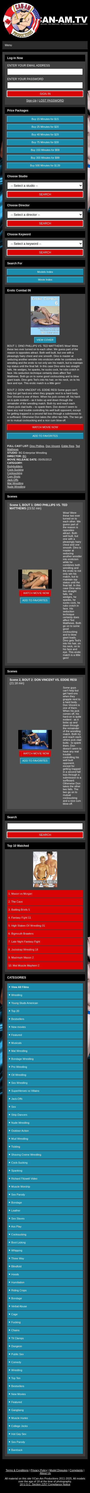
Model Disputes (58, 1470)
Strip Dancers (17, 1114)
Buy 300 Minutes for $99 (45, 157)
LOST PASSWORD (51, 100)
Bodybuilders (15, 466)
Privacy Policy (39, 1470)
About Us (45, 1473)
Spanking (15, 1170)
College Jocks (18, 1426)
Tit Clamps (16, 1338)
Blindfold (14, 1266)
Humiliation (16, 1282)
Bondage (15, 1202)
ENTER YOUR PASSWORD (25, 79)
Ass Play (14, 1226)
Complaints (76, 1470)
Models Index (45, 271)
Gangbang (16, 1410)
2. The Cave (15, 901)
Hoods (13, 1274)
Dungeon (15, 1346)
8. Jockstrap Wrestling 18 (23, 949)
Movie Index (45, 279)
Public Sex (16, 1354)
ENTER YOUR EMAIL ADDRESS (28, 65)
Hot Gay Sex (17, 1434)
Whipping (15, 1250)
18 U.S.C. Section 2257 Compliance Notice (45, 1484)
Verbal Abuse (17, 1306)
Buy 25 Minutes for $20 (45, 126)
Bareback (15, 1449)
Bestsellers (16, 1019)
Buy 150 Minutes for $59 (45, 150)
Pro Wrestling (17, 1066)
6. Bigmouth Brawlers (21, 933)
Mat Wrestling (15, 483)
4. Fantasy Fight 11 (19, 917)
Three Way (16, 1258)
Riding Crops (17, 1290)
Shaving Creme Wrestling (24, 1154)
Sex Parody (16, 1194)
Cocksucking (14, 473)
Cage (13, 1314)
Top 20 (13, 1011)
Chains (13, 1330)
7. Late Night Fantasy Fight (24, 941)
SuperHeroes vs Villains (23, 1090)
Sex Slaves (16, 1218)
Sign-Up (31, 100)
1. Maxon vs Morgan (20, 893)
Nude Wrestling (16, 486)
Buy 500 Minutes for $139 (45, 165)
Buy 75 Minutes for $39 (45, 142)
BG (24, 456)
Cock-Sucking (15, 469)
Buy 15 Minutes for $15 (45, 119)
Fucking (14, 1322)
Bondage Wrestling (21, 1058)
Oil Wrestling (17, 1074)
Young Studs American (23, 1003)
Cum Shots (13, 476)
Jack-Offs (12, 479)
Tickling (14, 1146)
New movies (17, 1026)
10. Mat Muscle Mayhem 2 (23, 965)
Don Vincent (53, 446)
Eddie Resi (67, 446)
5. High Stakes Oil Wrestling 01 (26, 925)
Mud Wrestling (18, 1138)
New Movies (17, 1394)
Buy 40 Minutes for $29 (45, 134)
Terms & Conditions (17, 1470)
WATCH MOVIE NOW (45, 427)
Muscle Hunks (18, 1418)
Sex (12, 1106)
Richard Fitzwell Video (22, 1178)
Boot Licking (17, 1242)
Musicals (15, 1042)
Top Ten (14, 1378)
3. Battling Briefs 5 (19, 909)
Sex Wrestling (18, 1082)
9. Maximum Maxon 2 (21, 957)
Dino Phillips (37, 446)
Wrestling (15, 995)
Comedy (14, 1362)
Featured (15, 1034)
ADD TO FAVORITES (45, 435)
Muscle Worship (19, 1186)
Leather (14, 1210)
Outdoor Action (18, 1130)
